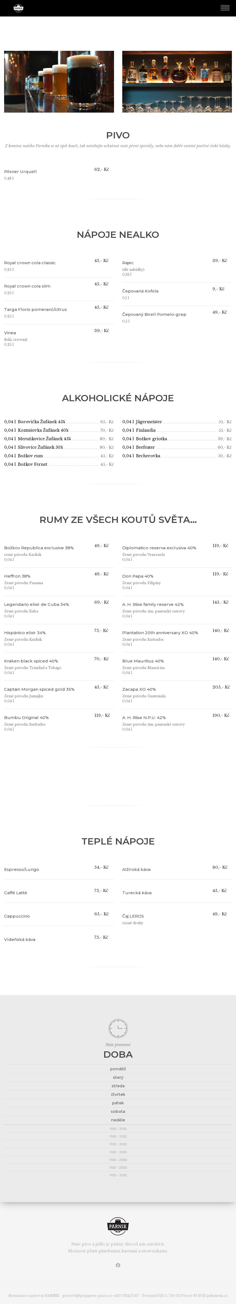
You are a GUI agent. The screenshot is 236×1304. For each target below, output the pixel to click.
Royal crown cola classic (30, 262)
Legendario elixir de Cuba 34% (36, 604)
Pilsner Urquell (20, 171)
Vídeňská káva (19, 939)
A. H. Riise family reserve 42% (153, 604)
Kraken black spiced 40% (31, 661)
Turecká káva (137, 892)
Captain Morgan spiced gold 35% (39, 689)
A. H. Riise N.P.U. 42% (144, 717)
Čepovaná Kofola (140, 291)
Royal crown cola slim (27, 286)
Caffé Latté (15, 892)
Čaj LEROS (133, 916)
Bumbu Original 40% (26, 717)
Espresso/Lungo (21, 869)
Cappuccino (17, 916)
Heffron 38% (17, 576)
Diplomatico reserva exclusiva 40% (159, 547)
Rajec (128, 262)
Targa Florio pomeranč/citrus (35, 309)
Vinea (10, 332)
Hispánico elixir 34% (25, 632)
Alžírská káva (136, 869)
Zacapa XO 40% (139, 689)
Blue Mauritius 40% (143, 661)
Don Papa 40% (137, 576)
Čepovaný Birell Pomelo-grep (154, 314)
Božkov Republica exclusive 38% (39, 547)
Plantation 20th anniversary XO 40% (160, 632)
